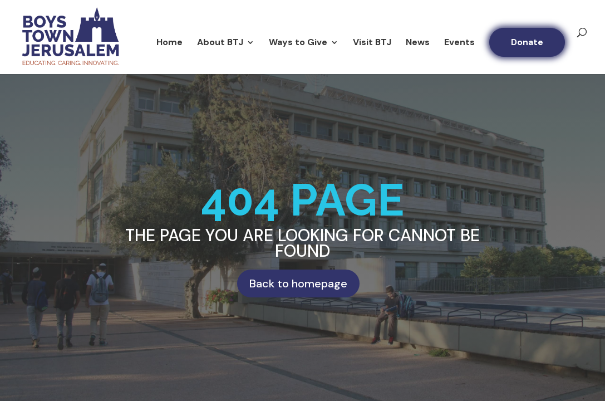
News (418, 43)
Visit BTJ (372, 43)
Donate (527, 42)
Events (459, 43)
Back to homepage (298, 283)
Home (169, 43)
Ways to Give (298, 43)
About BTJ (220, 43)
